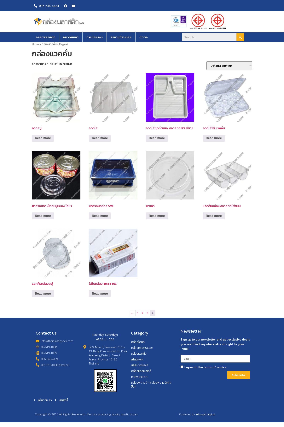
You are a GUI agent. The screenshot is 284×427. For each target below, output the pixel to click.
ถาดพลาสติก (139, 376)
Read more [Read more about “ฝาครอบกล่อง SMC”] (100, 215)
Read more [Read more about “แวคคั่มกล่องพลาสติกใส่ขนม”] (214, 215)
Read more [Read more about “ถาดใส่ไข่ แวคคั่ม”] (214, 138)
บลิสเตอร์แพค (139, 365)
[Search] (240, 37)
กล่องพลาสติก (45, 37)
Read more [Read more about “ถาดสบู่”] (43, 138)
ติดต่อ (143, 37)
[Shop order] (229, 65)
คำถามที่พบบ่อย (121, 37)
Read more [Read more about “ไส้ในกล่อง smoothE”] (100, 293)
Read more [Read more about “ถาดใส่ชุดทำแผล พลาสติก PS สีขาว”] (157, 138)
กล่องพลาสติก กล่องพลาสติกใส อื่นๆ (151, 384)
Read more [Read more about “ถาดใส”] (100, 138)
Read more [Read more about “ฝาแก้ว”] (157, 215)
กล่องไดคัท (138, 342)
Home (35, 44)
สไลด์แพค (137, 359)
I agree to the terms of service (205, 367)
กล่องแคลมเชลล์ (141, 371)
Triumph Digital (205, 414)
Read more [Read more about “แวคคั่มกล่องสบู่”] (43, 293)
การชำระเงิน (94, 37)
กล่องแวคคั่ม (49, 44)
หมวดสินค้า (70, 37)
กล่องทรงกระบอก (142, 347)
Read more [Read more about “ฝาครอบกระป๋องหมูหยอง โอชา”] (43, 215)
